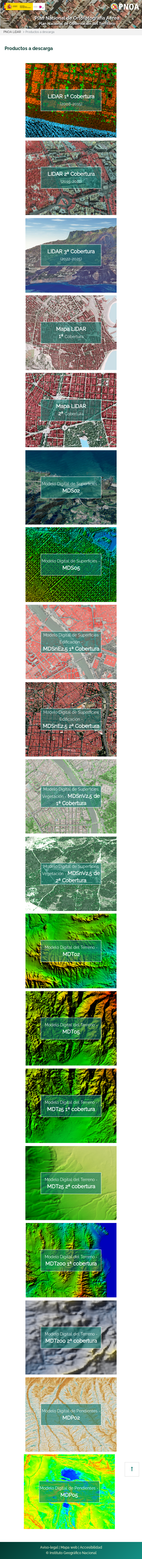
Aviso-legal (49, 1547)
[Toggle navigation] (6, 21)
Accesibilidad (91, 1547)
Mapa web (69, 1547)
